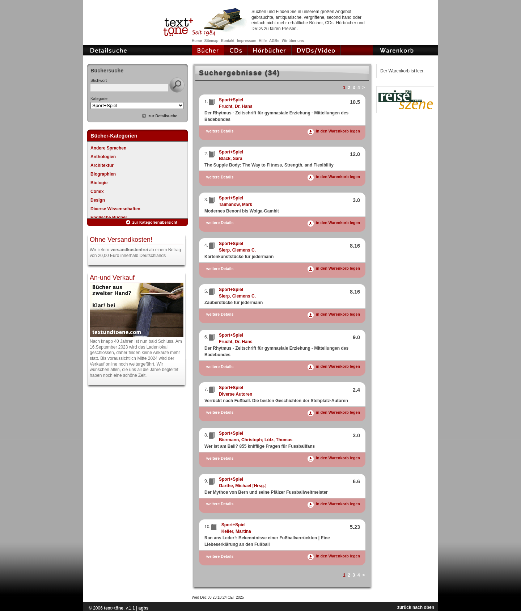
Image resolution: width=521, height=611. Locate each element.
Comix (97, 191)
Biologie (98, 182)
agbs (143, 608)
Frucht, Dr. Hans (236, 106)
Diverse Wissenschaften (115, 208)
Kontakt (227, 41)
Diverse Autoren (235, 394)
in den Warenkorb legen (338, 131)
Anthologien (103, 156)
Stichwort (98, 80)
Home (197, 41)
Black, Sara (230, 158)
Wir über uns (293, 41)
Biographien (103, 174)
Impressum (246, 41)
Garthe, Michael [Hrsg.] (242, 485)
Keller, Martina (236, 531)
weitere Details (220, 131)
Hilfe (263, 41)
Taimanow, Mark (235, 204)
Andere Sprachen (108, 148)
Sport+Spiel (231, 99)
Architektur (102, 165)
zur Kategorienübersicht (154, 222)
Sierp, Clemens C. (237, 250)
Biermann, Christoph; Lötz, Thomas (255, 439)
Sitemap (211, 41)
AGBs (274, 41)
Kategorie (98, 98)
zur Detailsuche (162, 116)
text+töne (113, 608)
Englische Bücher (108, 217)
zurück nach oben (415, 607)
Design (97, 200)
